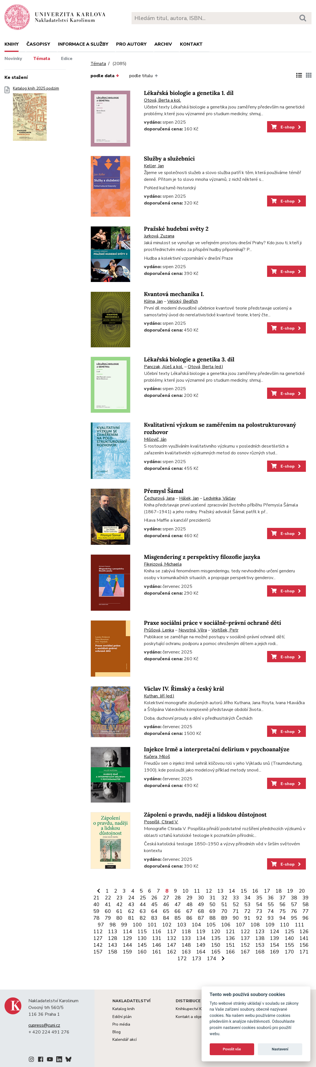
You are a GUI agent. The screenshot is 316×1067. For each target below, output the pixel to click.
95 (294, 918)
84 (166, 918)
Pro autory (131, 44)
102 (166, 924)
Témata (41, 58)
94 (282, 918)
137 (245, 938)
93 (271, 918)
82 (143, 918)
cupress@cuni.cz (44, 1025)
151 (230, 945)
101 (152, 924)
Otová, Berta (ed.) (205, 367)
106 (226, 924)
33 (236, 897)
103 (181, 924)
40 (96, 904)
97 (101, 924)
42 (119, 904)
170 (289, 951)
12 (209, 891)
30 (201, 897)
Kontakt (191, 44)
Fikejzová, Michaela (163, 564)
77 (306, 911)
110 (284, 924)
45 (154, 904)
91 (247, 918)
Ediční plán (122, 1016)
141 (304, 938)
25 (143, 897)
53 (247, 904)
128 (112, 938)
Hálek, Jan (189, 498)
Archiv (163, 44)
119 (201, 931)
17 (267, 891)
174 (211, 958)
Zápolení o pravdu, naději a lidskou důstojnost (205, 814)
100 (137, 924)
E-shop (286, 127)
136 (230, 938)
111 (299, 924)
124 (274, 931)
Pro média (121, 1024)
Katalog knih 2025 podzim (36, 115)
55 (271, 904)
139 (274, 938)
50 (212, 904)
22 (108, 897)
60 (108, 911)
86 (189, 918)
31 (212, 897)
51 (224, 904)
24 (131, 897)
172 (182, 958)
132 (171, 938)
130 (142, 938)
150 (215, 945)
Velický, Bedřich (182, 301)
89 (224, 918)
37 (282, 897)
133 (186, 938)
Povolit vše (232, 1049)
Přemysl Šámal (164, 491)
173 (196, 958)
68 (201, 911)
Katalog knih (123, 1009)
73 (259, 911)
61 (119, 911)
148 (186, 945)
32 (224, 897)
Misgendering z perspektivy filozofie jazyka (202, 557)
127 (98, 938)
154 (274, 945)
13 (220, 891)
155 (289, 945)
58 (306, 904)
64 (154, 911)
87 (201, 918)
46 (166, 904)
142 (98, 945)
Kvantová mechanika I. (174, 294)
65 (166, 911)
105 (211, 924)
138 (260, 938)
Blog (116, 1032)
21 (96, 897)
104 (196, 924)
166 (230, 951)
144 (127, 945)
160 (142, 951)
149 (201, 945)
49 (201, 904)
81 (131, 918)
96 (306, 918)
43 (131, 904)
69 (212, 911)
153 (260, 945)
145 (142, 945)
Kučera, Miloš (157, 756)
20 (302, 891)
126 (304, 931)
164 (201, 951)
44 (143, 904)
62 (131, 911)
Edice (67, 58)
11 (197, 891)
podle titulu (143, 76)
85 (178, 918)
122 (245, 931)
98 (113, 924)
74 (271, 911)
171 (304, 951)
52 (236, 904)
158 (112, 951)
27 (166, 897)
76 (294, 911)
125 (289, 931)
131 (156, 938)
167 (245, 951)
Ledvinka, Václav (219, 498)
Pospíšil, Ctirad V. (161, 822)
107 (240, 924)
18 (279, 891)
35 (259, 897)
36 (271, 897)
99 (124, 924)
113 (112, 931)
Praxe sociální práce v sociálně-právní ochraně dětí (212, 622)
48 (189, 904)
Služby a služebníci (169, 158)
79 (108, 918)
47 (178, 904)
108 (255, 924)
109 (270, 924)
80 (119, 918)
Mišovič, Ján (155, 439)
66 (178, 911)
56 (282, 904)
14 (232, 891)
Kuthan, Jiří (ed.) (159, 696)
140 (289, 938)
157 (98, 951)
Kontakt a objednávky (195, 1016)
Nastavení (280, 1049)
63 (143, 911)
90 (236, 918)
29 (189, 897)
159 (127, 951)
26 (154, 897)
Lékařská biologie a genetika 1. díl (189, 93)
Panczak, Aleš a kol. (163, 367)
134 (201, 938)
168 (260, 951)
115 (142, 931)
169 (274, 951)
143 (112, 945)
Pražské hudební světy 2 (176, 228)
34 (247, 897)
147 (171, 945)
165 (215, 951)
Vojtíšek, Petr (224, 630)
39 (306, 897)
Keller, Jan (154, 166)
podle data (105, 76)
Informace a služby (83, 44)
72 (247, 911)
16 (255, 891)
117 (171, 931)
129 (127, 938)
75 (282, 911)
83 (154, 918)
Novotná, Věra (193, 630)
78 (96, 918)
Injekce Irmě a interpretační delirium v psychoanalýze (217, 749)
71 (236, 911)
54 (259, 904)
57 (294, 904)
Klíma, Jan (153, 301)
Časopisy (38, 44)
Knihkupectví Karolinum (196, 1009)
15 (244, 891)
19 (290, 891)
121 (230, 931)
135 (215, 938)
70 (224, 911)
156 (304, 945)
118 (186, 931)
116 (156, 931)
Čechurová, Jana (159, 498)
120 (215, 931)
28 (178, 897)
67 (189, 911)
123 (260, 931)
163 (186, 951)
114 (127, 931)
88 (212, 918)
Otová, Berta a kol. (162, 100)
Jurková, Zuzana (159, 236)
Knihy (11, 44)
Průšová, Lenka (159, 630)
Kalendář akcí (124, 1039)
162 (171, 951)
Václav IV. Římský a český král (184, 688)
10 (185, 891)
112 (98, 931)
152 (245, 945)
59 (96, 911)
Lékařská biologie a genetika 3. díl (189, 359)
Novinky (13, 58)
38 (294, 897)
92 (259, 918)
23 (119, 897)
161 (156, 951)
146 (156, 945)
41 (108, 904)
